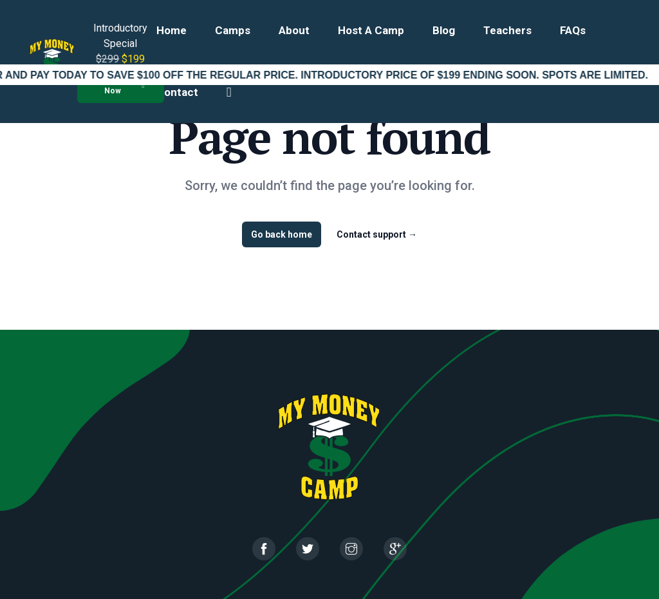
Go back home (281, 234)
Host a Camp (371, 30)
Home (171, 30)
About (294, 30)
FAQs (573, 30)
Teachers (507, 30)
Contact (177, 92)
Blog (443, 30)
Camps (232, 30)
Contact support (377, 234)
